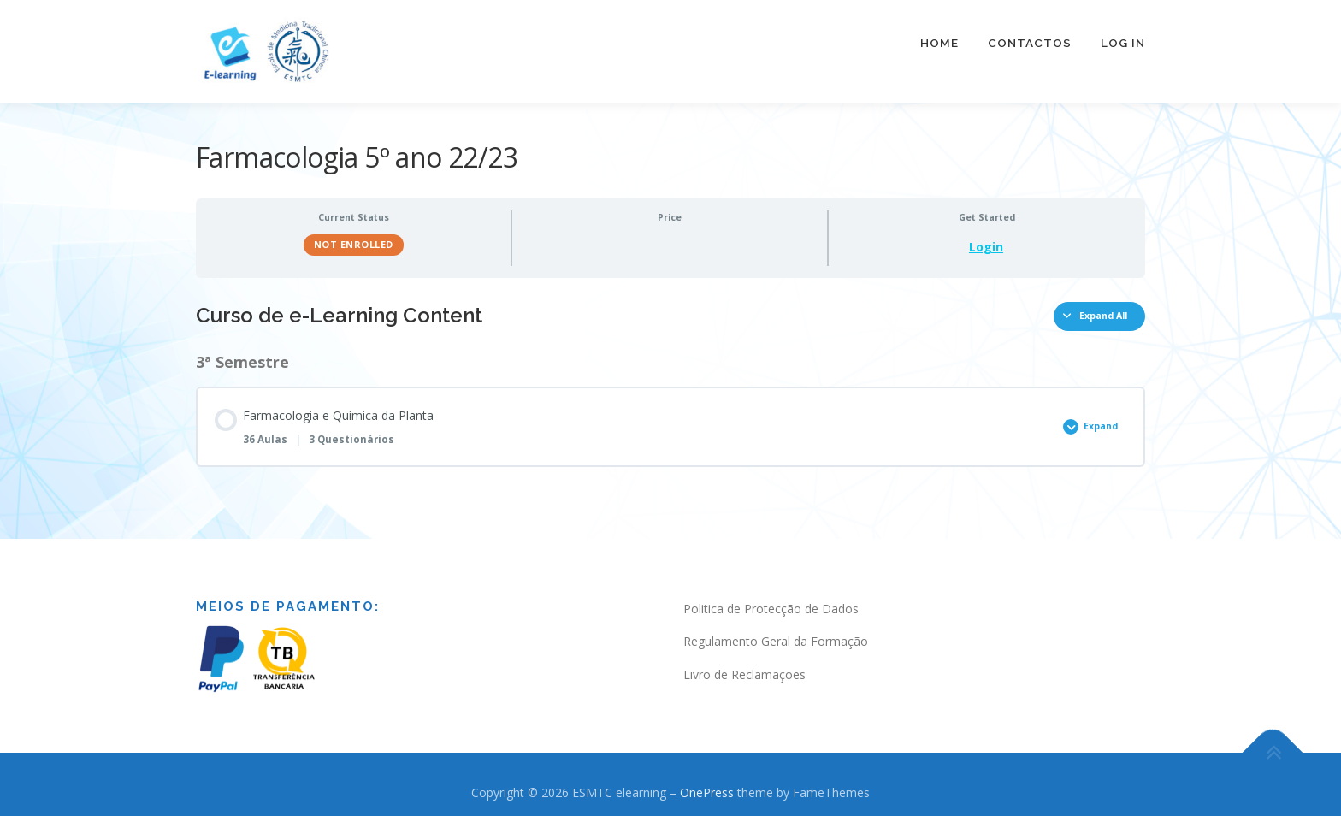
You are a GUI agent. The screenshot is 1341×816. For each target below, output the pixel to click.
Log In (1123, 43)
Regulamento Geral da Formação (775, 635)
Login (986, 240)
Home (939, 43)
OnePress (707, 786)
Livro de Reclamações (744, 667)
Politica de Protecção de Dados (771, 602)
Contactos (1030, 43)
